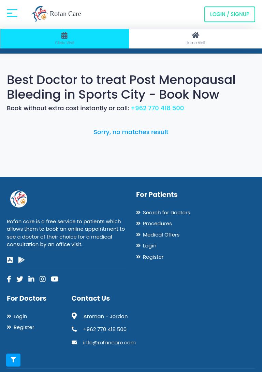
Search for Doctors (166, 212)
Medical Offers (161, 234)
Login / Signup (229, 14)
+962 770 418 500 (157, 108)
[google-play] (21, 260)
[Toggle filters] (13, 360)
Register (153, 256)
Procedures (157, 223)
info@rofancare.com (109, 342)
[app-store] (10, 260)
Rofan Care (56, 14)
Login (150, 245)
